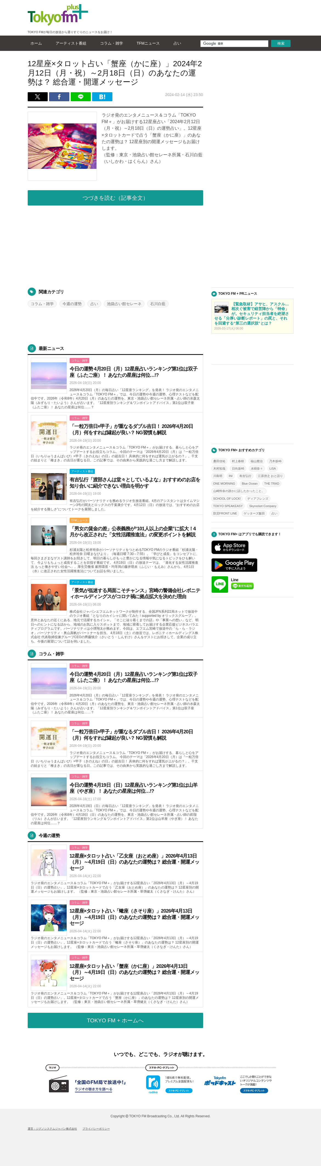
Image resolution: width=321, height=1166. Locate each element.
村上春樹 (238, 461)
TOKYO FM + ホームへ (115, 1020)
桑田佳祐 (219, 461)
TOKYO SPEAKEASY (228, 506)
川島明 (217, 476)
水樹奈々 (257, 468)
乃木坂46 (275, 461)
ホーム (35, 43)
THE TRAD (271, 483)
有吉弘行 (245, 476)
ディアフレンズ (257, 498)
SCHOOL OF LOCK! (227, 498)
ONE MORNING (224, 483)
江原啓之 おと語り (270, 476)
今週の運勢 (72, 304)
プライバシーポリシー (96, 1128)
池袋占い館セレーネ (124, 304)
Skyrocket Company (262, 506)
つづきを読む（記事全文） (115, 198)
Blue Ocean (250, 483)
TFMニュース (147, 43)
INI (231, 476)
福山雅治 (257, 461)
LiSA (272, 468)
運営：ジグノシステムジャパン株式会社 (52, 1128)
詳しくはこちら (115, 383)
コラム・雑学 (110, 43)
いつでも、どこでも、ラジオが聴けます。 (161, 1054)
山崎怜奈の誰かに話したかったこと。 (239, 491)
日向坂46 (238, 468)
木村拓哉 (219, 468)
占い (176, 43)
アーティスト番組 (69, 43)
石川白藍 (158, 304)
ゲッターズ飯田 (254, 513)
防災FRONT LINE (225, 513)
